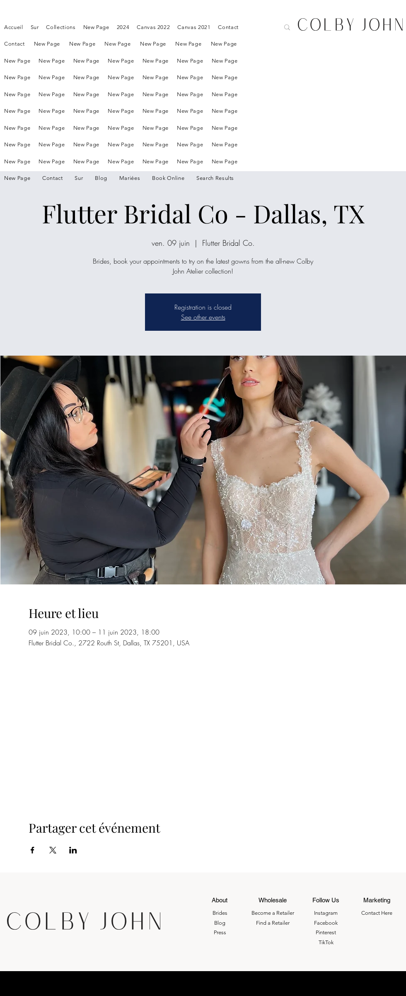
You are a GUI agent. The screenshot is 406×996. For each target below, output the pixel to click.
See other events (203, 317)
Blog (219, 923)
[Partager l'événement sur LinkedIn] (73, 850)
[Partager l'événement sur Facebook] (32, 850)
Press (220, 932)
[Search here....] (242, 28)
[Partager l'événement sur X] (53, 850)
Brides (220, 913)
